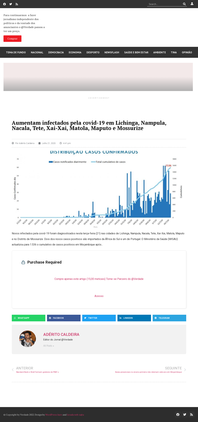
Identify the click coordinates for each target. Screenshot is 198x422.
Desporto (93, 52)
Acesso (99, 296)
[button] (28, 318)
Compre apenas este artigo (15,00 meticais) (79, 279)
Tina (174, 52)
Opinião (187, 52)
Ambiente (159, 52)
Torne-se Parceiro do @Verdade (125, 279)
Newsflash (111, 52)
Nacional (37, 52)
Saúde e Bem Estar (136, 52)
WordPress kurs (53, 414)
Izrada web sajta (75, 414)
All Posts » (48, 346)
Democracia (56, 52)
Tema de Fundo (16, 52)
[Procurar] (184, 4)
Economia (75, 52)
